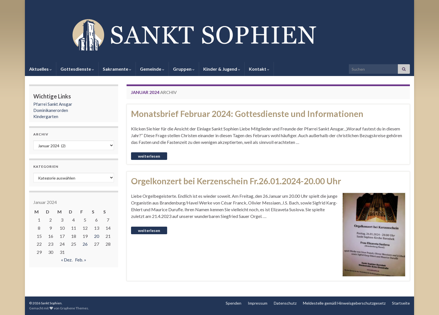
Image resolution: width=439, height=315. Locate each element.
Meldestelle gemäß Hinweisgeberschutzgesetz (344, 303)
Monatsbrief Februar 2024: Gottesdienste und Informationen (247, 114)
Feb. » (80, 259)
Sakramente (117, 69)
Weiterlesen (149, 156)
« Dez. (67, 259)
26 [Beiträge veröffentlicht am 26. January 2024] (85, 244)
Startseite (401, 303)
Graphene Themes (74, 308)
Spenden (233, 303)
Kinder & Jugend (221, 69)
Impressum (257, 303)
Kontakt (259, 69)
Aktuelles (40, 69)
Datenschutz (285, 303)
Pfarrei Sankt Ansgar (52, 104)
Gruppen (184, 69)
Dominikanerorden (50, 110)
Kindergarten (45, 116)
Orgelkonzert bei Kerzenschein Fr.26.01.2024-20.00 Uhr (236, 181)
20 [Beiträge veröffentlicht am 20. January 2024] (96, 236)
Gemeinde (152, 69)
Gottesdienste (77, 69)
